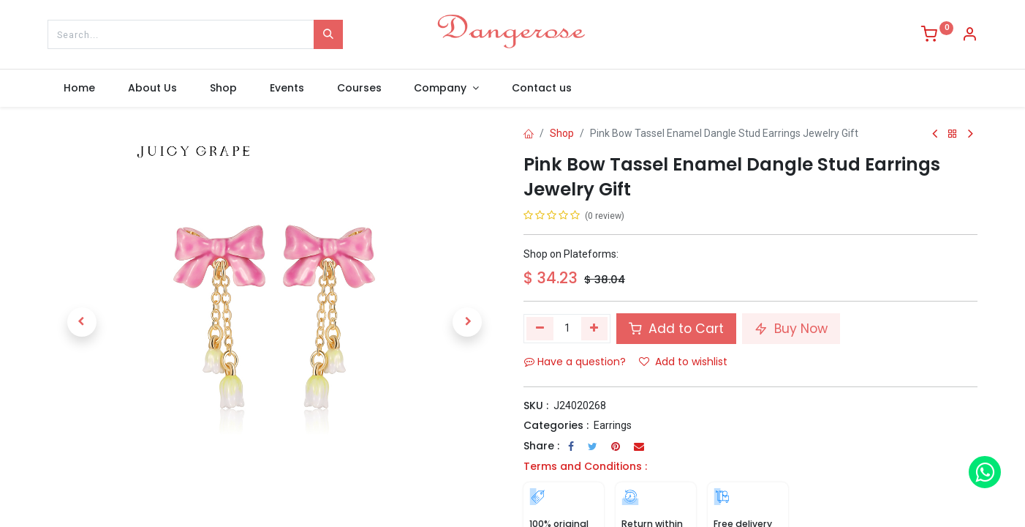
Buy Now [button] (791, 328)
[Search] (328, 34)
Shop (562, 133)
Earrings (613, 425)
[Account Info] (969, 36)
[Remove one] (539, 328)
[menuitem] (80, 89)
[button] (82, 322)
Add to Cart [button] (676, 328)
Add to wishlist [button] (683, 361)
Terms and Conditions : (585, 466)
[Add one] (594, 328)
